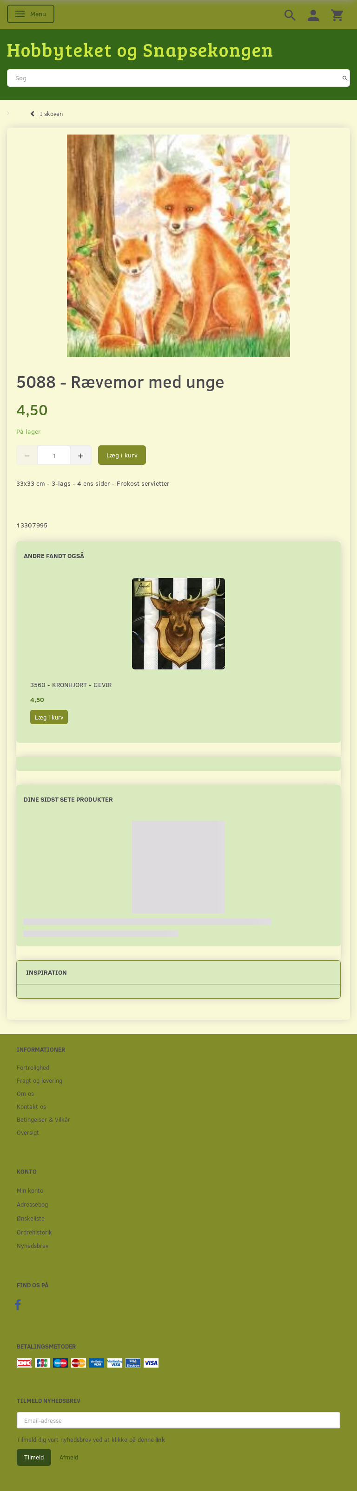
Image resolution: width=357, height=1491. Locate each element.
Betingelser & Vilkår (43, 1119)
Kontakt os (31, 1106)
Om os (25, 1093)
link (159, 1439)
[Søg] (345, 78)
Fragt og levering (39, 1080)
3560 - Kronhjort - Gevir (71, 684)
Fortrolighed (33, 1067)
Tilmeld (34, 1457)
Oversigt (28, 1132)
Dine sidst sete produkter (68, 799)
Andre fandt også (54, 555)
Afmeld (69, 1457)
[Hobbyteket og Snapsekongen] (140, 49)
